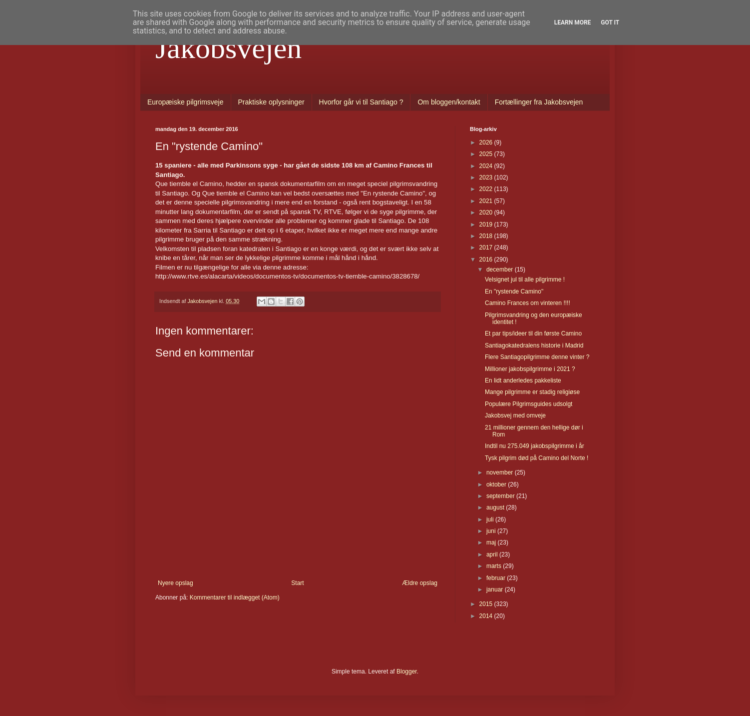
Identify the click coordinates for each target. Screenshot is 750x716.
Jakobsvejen (228, 48)
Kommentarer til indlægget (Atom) (235, 597)
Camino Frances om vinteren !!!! (527, 303)
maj (492, 542)
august (496, 507)
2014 (486, 616)
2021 (486, 201)
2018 (486, 236)
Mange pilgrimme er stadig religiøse (532, 392)
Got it (610, 22)
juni (491, 531)
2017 (486, 247)
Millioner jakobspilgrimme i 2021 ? (530, 369)
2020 (486, 212)
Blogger (406, 671)
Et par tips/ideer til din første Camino (533, 333)
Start (297, 583)
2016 (486, 259)
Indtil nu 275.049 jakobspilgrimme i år (534, 446)
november (500, 472)
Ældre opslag (419, 583)
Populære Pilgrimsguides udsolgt (528, 404)
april (492, 554)
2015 (486, 604)
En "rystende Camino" (514, 291)
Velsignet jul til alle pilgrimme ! (525, 279)
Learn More (572, 22)
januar (495, 589)
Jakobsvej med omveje (515, 415)
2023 (486, 177)
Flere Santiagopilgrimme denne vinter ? (537, 357)
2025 (486, 154)
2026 (486, 142)
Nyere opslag (175, 583)
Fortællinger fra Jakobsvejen (539, 102)
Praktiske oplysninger (271, 102)
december (500, 269)
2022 (486, 189)
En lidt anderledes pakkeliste (523, 380)
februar (496, 578)
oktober (497, 484)
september (501, 496)
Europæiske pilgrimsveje (185, 102)
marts (494, 566)
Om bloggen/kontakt (448, 102)
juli (490, 519)
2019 (486, 224)
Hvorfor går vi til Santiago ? (361, 102)
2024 (486, 166)
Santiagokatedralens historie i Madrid (534, 345)
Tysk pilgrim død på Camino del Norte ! (536, 458)
